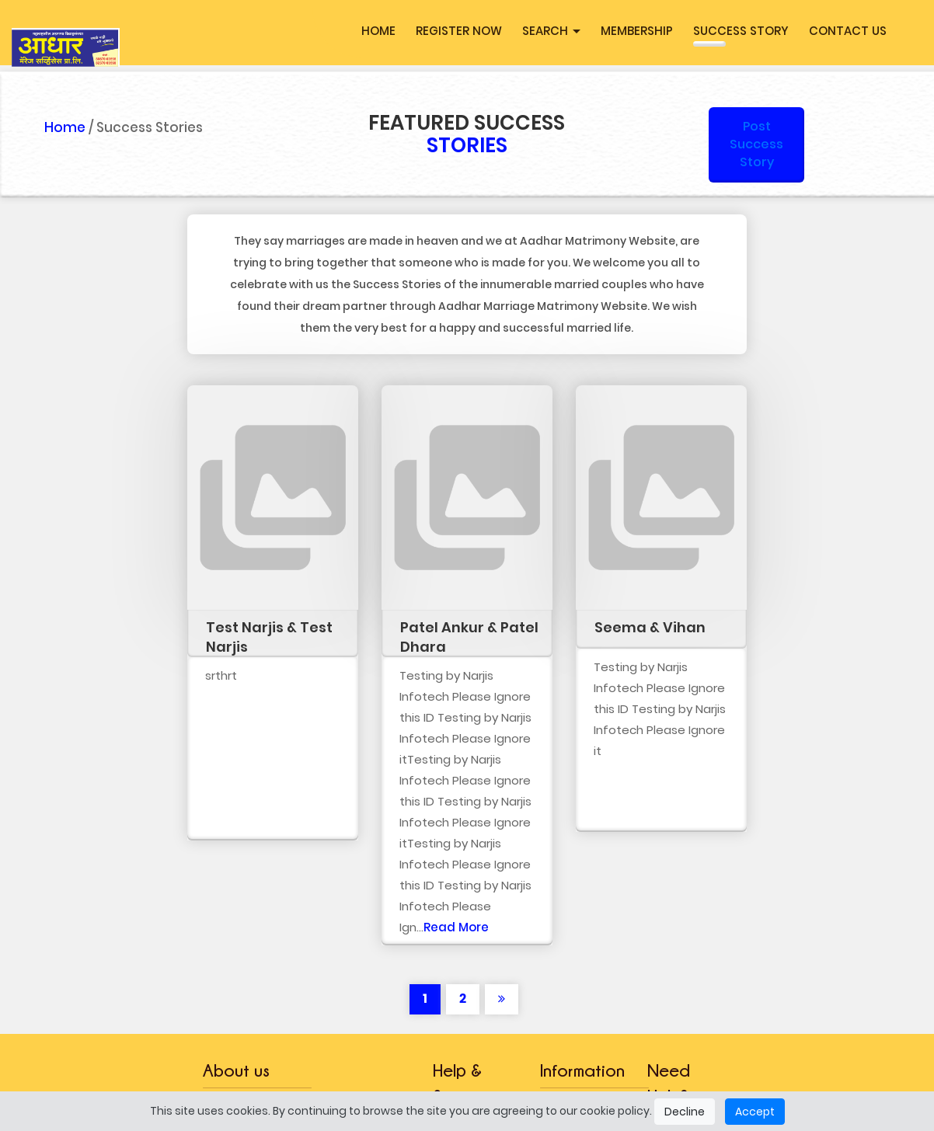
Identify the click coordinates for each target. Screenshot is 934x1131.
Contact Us (848, 31)
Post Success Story (756, 144)
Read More (456, 927)
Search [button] (551, 31)
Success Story (741, 31)
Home (378, 31)
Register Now (459, 31)
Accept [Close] (755, 1111)
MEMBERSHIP (637, 31)
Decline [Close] (684, 1111)
